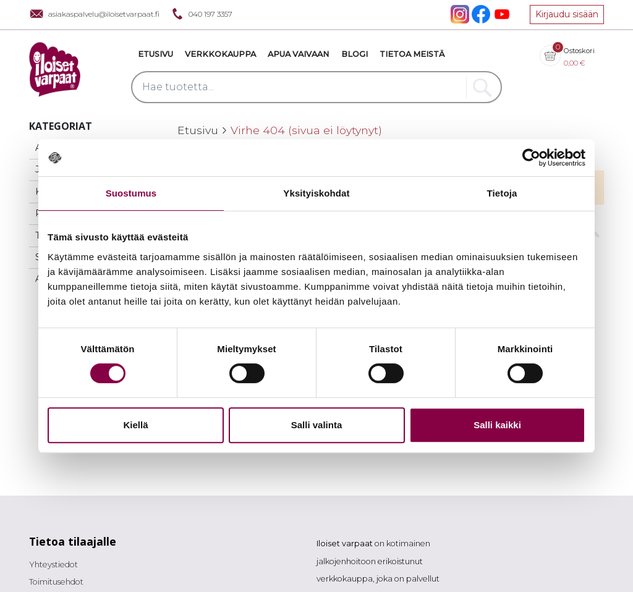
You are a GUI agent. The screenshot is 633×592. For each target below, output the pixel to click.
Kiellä (135, 425)
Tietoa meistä (412, 54)
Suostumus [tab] (131, 193)
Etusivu (155, 54)
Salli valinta (316, 425)
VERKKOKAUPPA (220, 54)
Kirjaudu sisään (566, 14)
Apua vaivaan (298, 54)
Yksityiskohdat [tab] (316, 193)
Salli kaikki (497, 425)
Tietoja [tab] (502, 193)
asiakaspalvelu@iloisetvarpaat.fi (94, 14)
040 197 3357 (200, 14)
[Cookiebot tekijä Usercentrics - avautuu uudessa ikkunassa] (531, 157)
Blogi (354, 54)
